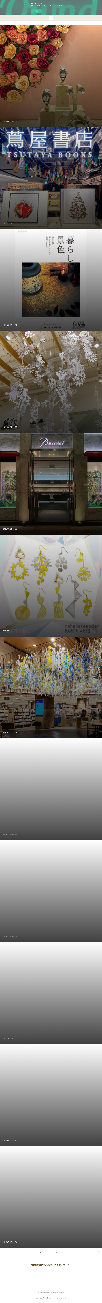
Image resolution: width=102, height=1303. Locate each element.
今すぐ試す (36, 11)
